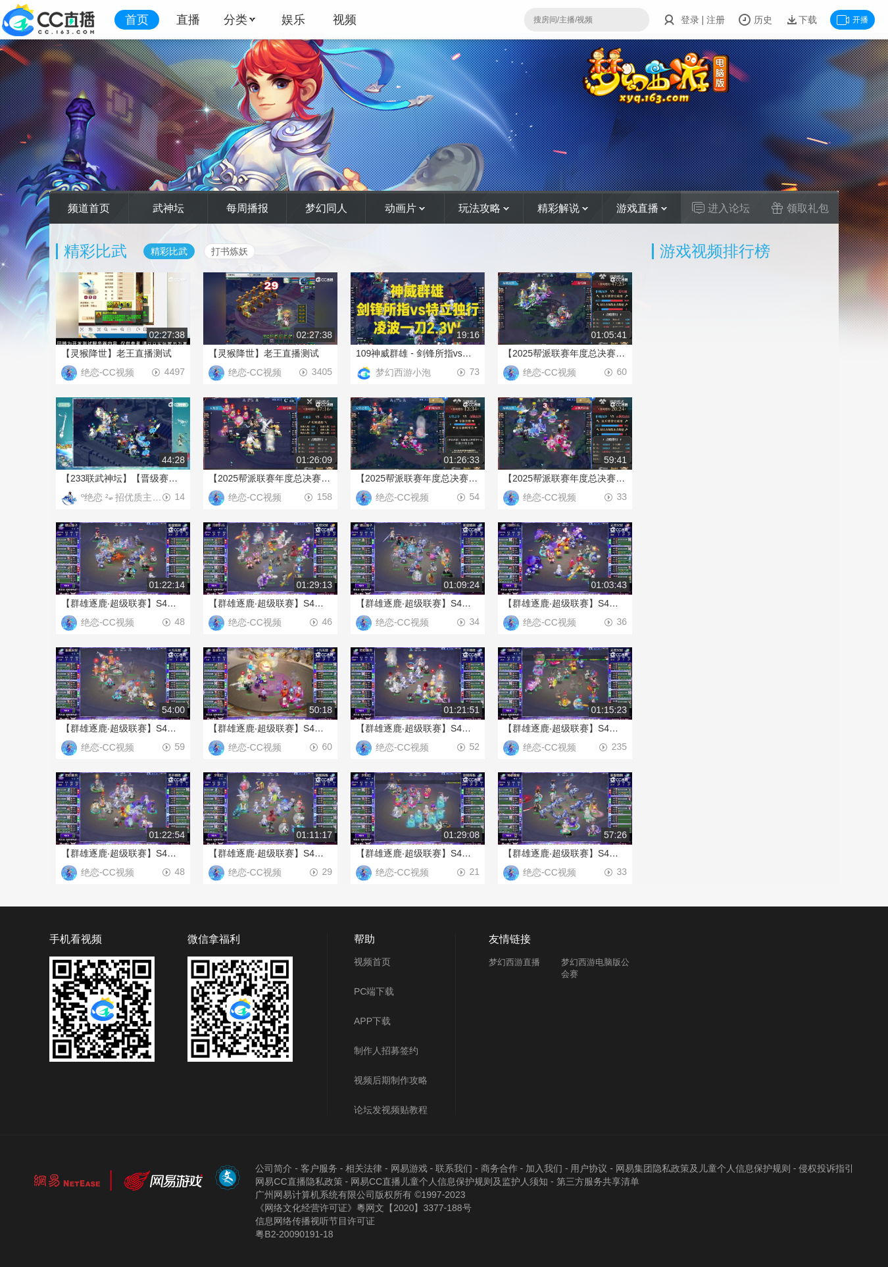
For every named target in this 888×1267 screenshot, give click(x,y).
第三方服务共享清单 (597, 1181)
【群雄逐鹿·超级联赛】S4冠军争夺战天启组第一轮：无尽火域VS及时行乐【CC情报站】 (565, 603)
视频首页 (372, 961)
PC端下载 (374, 991)
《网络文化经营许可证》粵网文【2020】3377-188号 (363, 1208)
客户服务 (319, 1168)
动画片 (405, 208)
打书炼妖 (229, 251)
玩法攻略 (483, 208)
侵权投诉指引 (826, 1168)
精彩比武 (169, 251)
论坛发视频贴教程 (391, 1109)
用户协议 (588, 1168)
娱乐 (293, 19)
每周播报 (247, 208)
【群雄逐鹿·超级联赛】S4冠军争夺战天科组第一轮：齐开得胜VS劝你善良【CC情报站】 (418, 728)
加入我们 (544, 1168)
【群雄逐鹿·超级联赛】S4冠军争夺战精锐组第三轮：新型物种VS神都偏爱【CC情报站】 (565, 853)
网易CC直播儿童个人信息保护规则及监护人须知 (449, 1181)
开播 (852, 20)
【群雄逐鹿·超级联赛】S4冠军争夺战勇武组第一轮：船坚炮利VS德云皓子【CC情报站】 (418, 603)
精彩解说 (562, 208)
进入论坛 (721, 208)
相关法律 (363, 1168)
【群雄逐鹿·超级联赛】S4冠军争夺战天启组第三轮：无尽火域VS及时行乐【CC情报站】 (270, 603)
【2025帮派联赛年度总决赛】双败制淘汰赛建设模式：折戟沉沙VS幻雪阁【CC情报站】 (565, 353)
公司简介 (273, 1168)
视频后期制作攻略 (391, 1080)
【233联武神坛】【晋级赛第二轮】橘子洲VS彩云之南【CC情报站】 (123, 478)
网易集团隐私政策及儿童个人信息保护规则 (703, 1168)
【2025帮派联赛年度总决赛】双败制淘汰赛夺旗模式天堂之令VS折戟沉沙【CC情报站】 (418, 478)
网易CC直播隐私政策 (298, 1181)
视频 (345, 19)
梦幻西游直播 (514, 962)
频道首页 (89, 208)
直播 (188, 19)
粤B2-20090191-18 (294, 1234)
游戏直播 (641, 208)
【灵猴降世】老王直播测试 (116, 353)
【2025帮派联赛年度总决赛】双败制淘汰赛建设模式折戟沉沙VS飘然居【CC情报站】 (565, 478)
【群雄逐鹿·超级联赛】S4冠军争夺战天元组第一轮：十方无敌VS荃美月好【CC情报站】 (270, 728)
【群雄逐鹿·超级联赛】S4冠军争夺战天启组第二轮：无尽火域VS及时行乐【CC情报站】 (565, 728)
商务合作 (499, 1168)
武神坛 (168, 208)
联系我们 (453, 1168)
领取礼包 (800, 208)
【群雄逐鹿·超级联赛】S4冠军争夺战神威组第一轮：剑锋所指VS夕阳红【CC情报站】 (270, 853)
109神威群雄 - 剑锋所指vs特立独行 (418, 353)
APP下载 (372, 1021)
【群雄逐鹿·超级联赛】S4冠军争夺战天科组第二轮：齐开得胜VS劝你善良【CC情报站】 (123, 853)
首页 (137, 19)
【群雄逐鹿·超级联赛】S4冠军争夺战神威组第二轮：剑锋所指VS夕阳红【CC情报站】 (418, 853)
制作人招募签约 (386, 1050)
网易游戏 (409, 1168)
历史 (755, 19)
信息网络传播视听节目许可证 (315, 1221)
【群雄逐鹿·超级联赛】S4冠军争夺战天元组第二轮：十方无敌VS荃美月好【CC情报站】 (123, 728)
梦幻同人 (326, 208)
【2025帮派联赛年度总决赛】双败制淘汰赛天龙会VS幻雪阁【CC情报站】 (270, 478)
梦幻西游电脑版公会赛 (595, 968)
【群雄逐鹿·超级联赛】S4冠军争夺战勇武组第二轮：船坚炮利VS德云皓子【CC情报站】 (123, 603)
